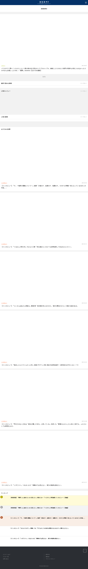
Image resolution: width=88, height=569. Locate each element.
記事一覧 (47, 554)
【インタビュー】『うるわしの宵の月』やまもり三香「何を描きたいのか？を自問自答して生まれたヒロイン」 (36, 247)
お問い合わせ (6, 558)
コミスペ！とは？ (6, 554)
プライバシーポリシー (50, 558)
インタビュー (4, 182)
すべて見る (83, 83)
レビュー (3, 65)
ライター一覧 (6, 556)
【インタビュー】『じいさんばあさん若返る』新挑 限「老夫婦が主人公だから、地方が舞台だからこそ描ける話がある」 (39, 306)
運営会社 (47, 556)
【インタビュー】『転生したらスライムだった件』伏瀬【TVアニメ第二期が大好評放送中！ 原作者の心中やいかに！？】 (40, 365)
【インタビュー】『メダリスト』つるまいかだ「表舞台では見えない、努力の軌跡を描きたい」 (31, 485)
